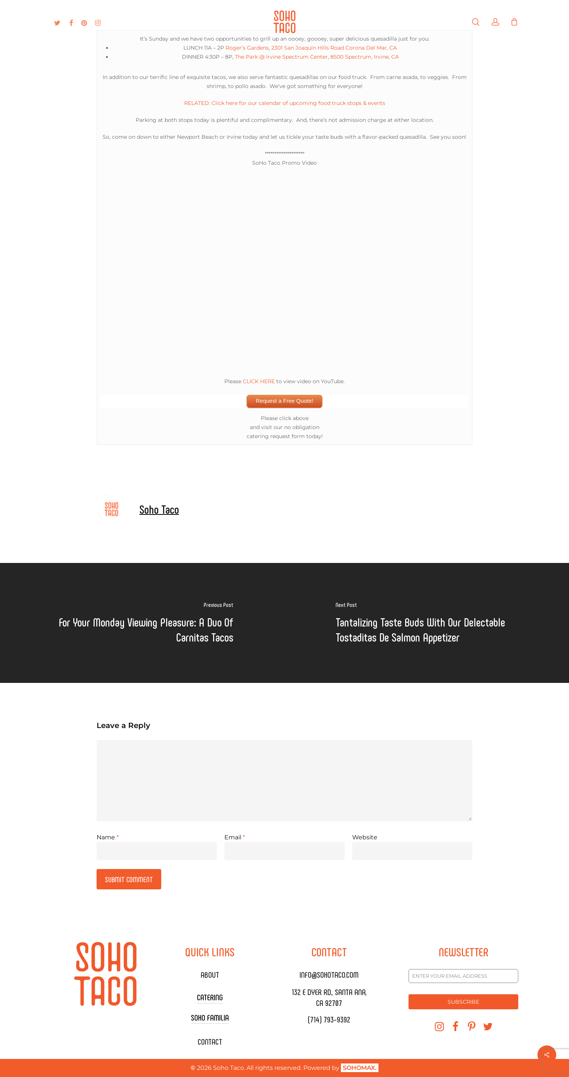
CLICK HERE (259, 381)
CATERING (210, 997)
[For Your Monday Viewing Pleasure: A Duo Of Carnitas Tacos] (142, 623)
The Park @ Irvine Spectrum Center (281, 56)
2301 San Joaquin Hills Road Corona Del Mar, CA (334, 47)
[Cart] (514, 22)
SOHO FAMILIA (210, 1017)
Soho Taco (159, 509)
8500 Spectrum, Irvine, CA (364, 56)
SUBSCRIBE (463, 1001)
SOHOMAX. (360, 1067)
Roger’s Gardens (247, 47)
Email (234, 837)
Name (108, 837)
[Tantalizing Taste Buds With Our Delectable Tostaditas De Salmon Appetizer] (426, 623)
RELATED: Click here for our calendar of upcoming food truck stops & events (284, 103)
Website (364, 837)
